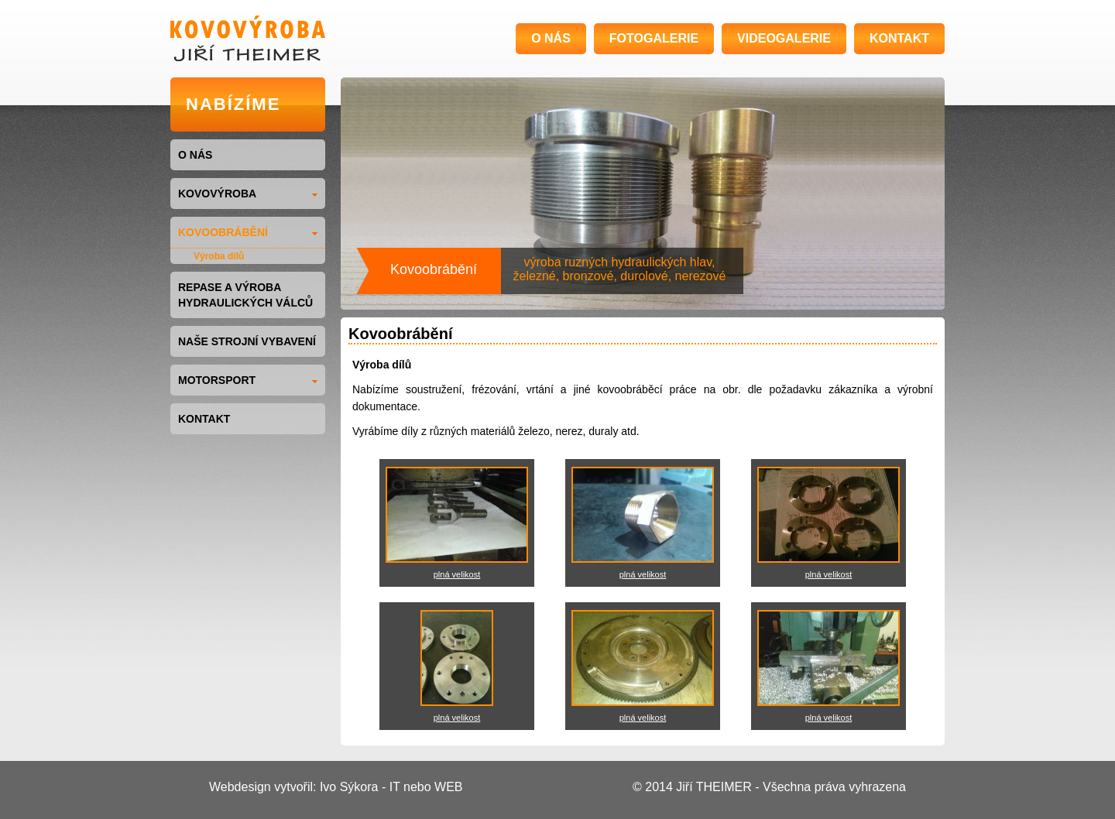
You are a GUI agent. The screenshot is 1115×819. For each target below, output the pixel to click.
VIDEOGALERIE (784, 38)
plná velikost (457, 574)
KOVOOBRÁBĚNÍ (247, 232)
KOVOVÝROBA (247, 193)
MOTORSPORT (247, 380)
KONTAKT (899, 38)
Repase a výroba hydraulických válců (245, 295)
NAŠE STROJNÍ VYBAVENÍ (247, 341)
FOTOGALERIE (653, 38)
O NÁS (551, 38)
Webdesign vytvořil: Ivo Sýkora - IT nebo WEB (336, 786)
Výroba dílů (219, 256)
